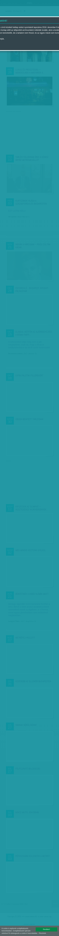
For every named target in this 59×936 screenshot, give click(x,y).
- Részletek (42, 933)
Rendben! (46, 929)
